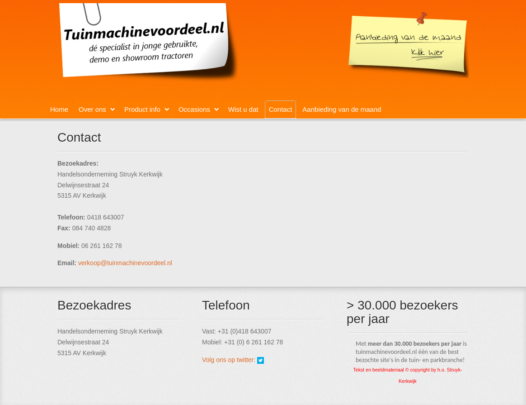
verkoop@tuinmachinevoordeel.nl (125, 263)
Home (59, 109)
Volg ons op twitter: (229, 359)
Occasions (194, 109)
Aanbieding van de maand (341, 109)
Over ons (92, 109)
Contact (280, 109)
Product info (142, 109)
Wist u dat (243, 109)
